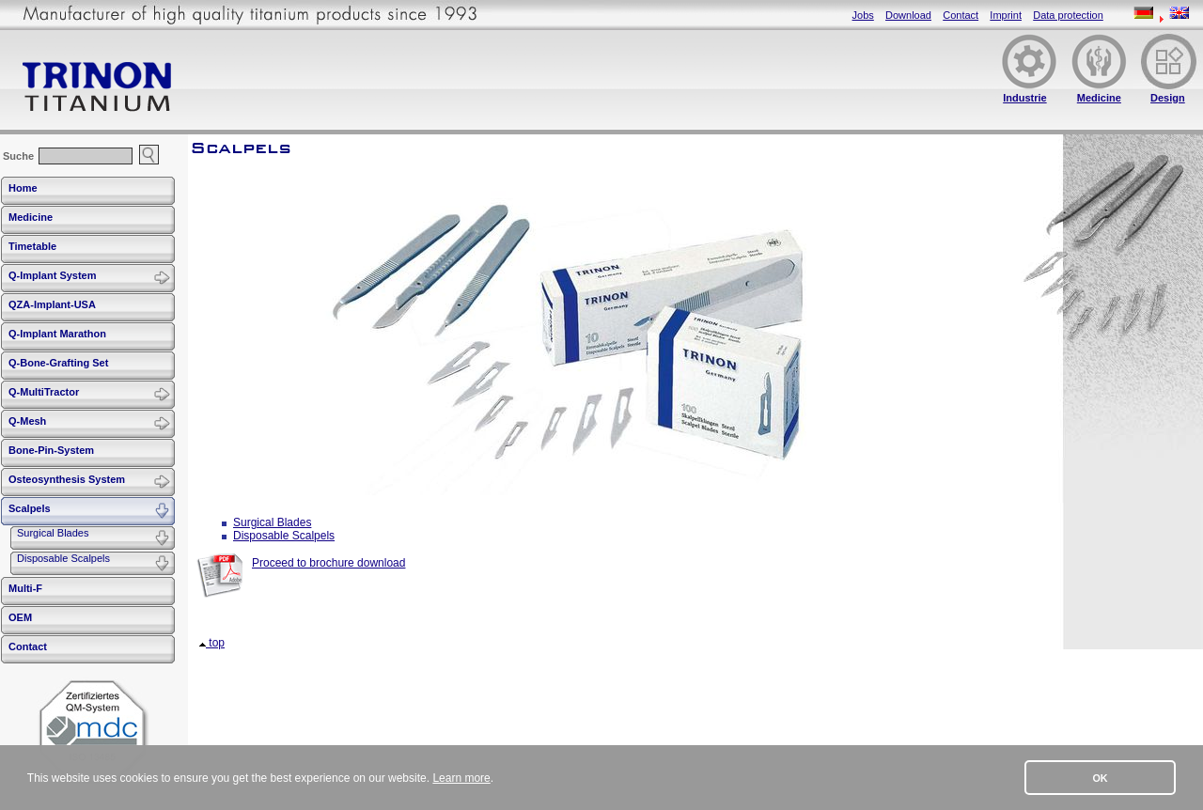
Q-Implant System (52, 275)
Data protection (1068, 15)
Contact (960, 15)
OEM (20, 617)
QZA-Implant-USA (52, 304)
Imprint (1006, 15)
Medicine (1099, 97)
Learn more (461, 778)
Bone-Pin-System (51, 450)
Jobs (863, 15)
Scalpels (29, 508)
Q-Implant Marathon (57, 333)
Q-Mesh (27, 421)
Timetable (32, 246)
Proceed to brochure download (328, 562)
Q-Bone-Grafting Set (58, 362)
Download (908, 15)
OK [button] (1099, 778)
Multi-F (25, 588)
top (212, 642)
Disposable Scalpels (63, 558)
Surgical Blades (52, 532)
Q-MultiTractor (43, 391)
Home (23, 188)
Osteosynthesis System (66, 479)
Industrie (1024, 97)
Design (1167, 97)
